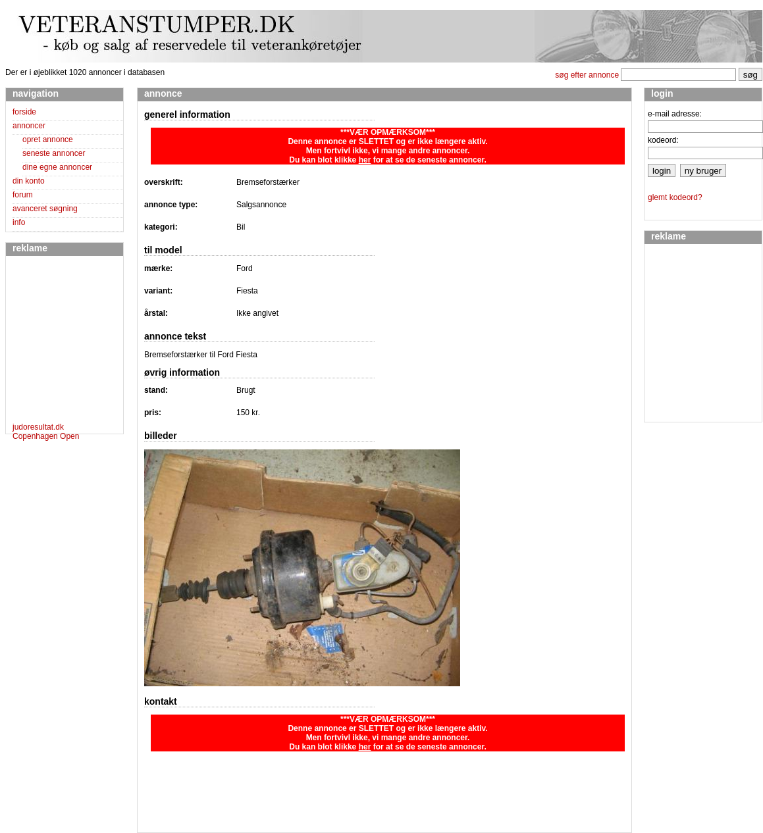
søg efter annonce (587, 75)
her (365, 159)
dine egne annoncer (57, 167)
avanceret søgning (45, 208)
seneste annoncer (53, 153)
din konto (29, 181)
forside (24, 111)
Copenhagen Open (46, 436)
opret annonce (47, 139)
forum (23, 194)
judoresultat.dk (38, 427)
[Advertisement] (52, 341)
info (19, 222)
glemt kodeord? (675, 197)
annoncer (29, 125)
